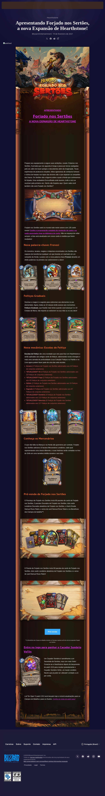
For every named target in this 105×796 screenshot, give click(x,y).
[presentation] (8, 5)
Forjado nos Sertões (52, 116)
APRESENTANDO (52, 110)
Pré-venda (52, 632)
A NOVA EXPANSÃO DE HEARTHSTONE (52, 121)
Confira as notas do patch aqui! (64, 699)
